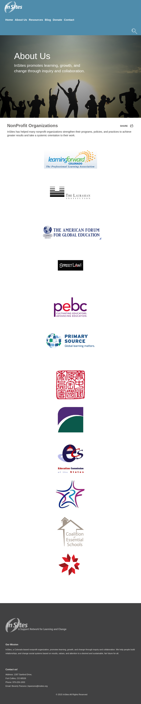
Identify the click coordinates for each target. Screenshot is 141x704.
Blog (48, 19)
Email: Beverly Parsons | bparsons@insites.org (27, 686)
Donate (57, 19)
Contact (69, 19)
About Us (21, 19)
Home (9, 19)
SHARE (127, 126)
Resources (36, 19)
